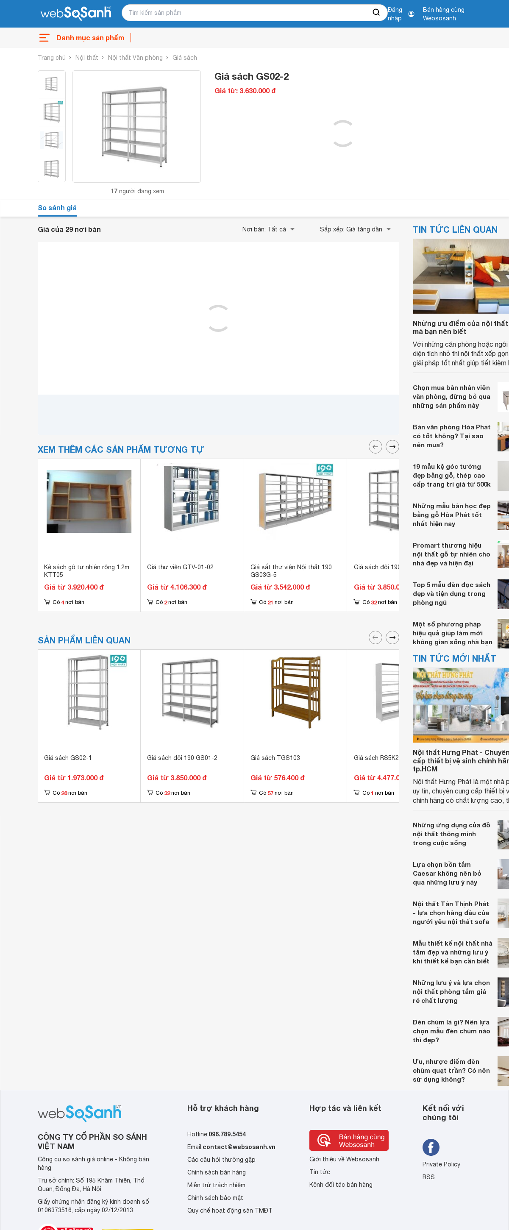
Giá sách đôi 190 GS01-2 (389, 567)
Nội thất (86, 57)
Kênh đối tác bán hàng (341, 1184)
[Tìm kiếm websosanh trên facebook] (431, 1147)
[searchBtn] (376, 13)
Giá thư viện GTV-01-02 (180, 567)
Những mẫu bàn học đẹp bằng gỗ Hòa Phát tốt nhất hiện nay (452, 514)
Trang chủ (52, 57)
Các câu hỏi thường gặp (221, 1159)
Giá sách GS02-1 (68, 757)
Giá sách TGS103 (275, 757)
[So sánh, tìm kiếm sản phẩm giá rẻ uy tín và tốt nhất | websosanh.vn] (76, 14)
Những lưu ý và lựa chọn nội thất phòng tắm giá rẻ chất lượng (451, 991)
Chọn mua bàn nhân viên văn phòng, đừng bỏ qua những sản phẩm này (451, 396)
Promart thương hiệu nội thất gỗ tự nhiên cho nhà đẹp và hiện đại (451, 554)
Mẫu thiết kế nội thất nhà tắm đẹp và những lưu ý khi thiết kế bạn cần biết (452, 952)
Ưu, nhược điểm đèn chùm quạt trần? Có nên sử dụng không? (451, 1070)
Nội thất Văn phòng (135, 57)
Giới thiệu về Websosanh (344, 1159)
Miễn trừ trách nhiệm (216, 1185)
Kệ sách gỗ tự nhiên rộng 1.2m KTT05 (86, 571)
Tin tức (319, 1172)
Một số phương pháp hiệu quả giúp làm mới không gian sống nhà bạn (452, 633)
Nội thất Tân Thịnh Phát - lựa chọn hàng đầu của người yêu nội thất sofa (451, 912)
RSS (429, 1177)
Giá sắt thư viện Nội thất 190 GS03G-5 (291, 571)
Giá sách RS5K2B (378, 757)
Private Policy (441, 1164)
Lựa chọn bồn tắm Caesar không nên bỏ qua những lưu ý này (447, 873)
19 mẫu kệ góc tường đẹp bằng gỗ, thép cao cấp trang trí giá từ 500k (452, 475)
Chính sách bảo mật (215, 1197)
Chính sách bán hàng (216, 1172)
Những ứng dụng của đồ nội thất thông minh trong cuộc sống (451, 833)
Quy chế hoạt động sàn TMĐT (230, 1210)
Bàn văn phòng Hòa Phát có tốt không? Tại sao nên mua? (452, 435)
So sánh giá (57, 207)
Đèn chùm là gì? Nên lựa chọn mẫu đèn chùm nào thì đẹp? (451, 1031)
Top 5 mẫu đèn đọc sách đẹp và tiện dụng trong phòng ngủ (451, 593)
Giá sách (184, 57)
